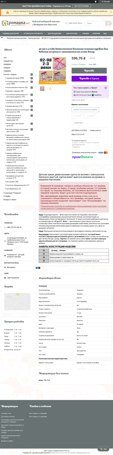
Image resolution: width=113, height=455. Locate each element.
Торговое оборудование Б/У (16, 185)
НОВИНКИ (96, 33)
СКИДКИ (85, 33)
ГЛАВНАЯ (7, 71)
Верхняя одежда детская (17, 38)
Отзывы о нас (6, 413)
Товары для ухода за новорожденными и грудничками (13, 118)
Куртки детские (34, 38)
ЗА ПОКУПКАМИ (81, 6)
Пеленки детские (12, 106)
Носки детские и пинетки (15, 87)
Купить (89, 71)
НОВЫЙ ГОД (8, 61)
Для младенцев (54, 33)
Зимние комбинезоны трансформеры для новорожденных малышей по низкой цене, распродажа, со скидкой (16, 157)
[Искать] (108, 23)
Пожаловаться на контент (59, 453)
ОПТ (5, 58)
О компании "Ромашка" (12, 193)
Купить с (89, 79)
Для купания (71, 33)
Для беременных (12, 189)
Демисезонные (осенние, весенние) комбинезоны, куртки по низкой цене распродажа (17, 137)
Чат (103, 449)
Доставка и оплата (8, 416)
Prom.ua (66, 451)
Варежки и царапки (13, 91)
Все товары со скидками (38, 413)
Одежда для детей (11, 33)
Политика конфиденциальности (79, 453)
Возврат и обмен (10, 200)
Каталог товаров (10, 74)
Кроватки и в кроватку (33, 33)
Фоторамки (10, 182)
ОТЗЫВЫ (7, 196)
